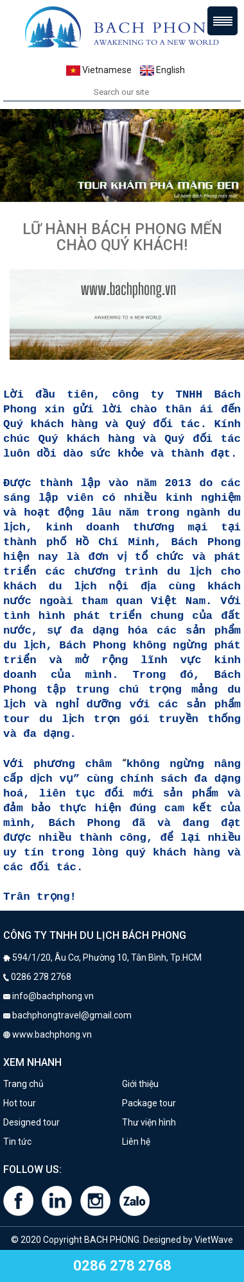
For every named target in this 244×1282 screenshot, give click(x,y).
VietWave (214, 1240)
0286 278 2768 (122, 1266)
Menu (222, 20)
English (162, 70)
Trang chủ (23, 1084)
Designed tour (31, 1122)
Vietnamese (99, 70)
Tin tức (17, 1141)
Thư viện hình (149, 1122)
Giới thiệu (140, 1084)
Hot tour (19, 1103)
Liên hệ (136, 1141)
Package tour (149, 1103)
